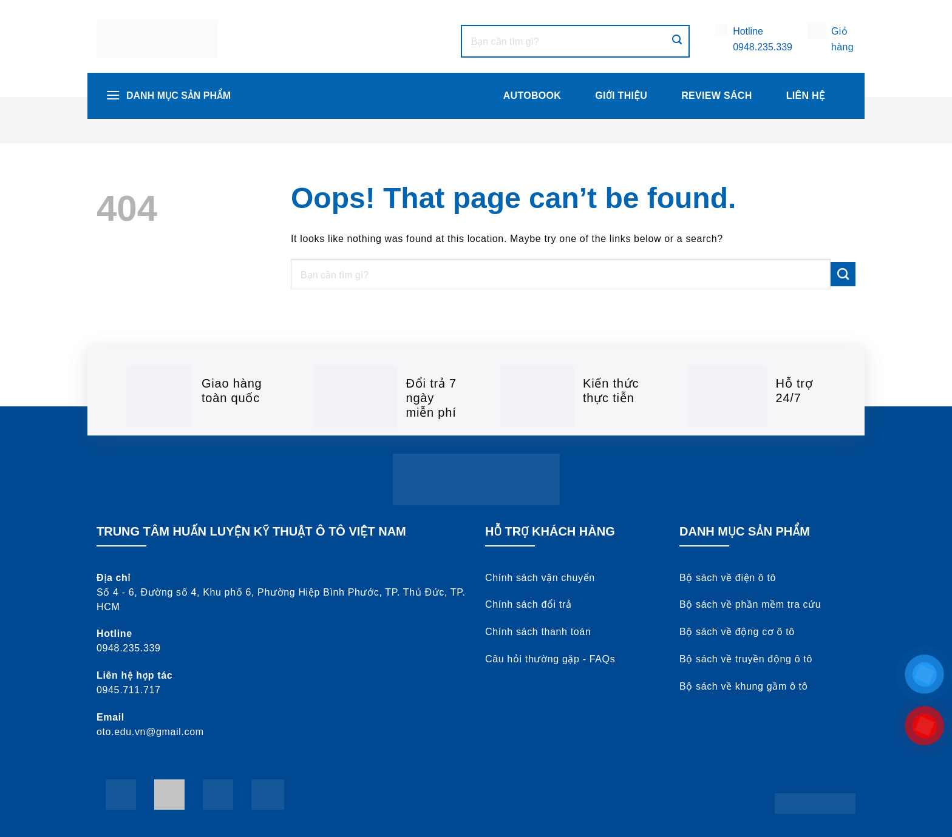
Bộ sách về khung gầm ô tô (743, 686)
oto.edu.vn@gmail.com (150, 732)
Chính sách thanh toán (538, 632)
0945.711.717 (129, 690)
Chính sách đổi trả (528, 604)
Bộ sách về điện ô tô (727, 578)
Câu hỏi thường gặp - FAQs (550, 659)
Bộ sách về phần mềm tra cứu (750, 604)
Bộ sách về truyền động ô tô (745, 659)
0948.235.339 (762, 47)
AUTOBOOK (532, 95)
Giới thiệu (621, 95)
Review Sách (716, 95)
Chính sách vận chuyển (540, 578)
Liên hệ (805, 95)
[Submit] (677, 41)
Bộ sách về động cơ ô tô (737, 632)
